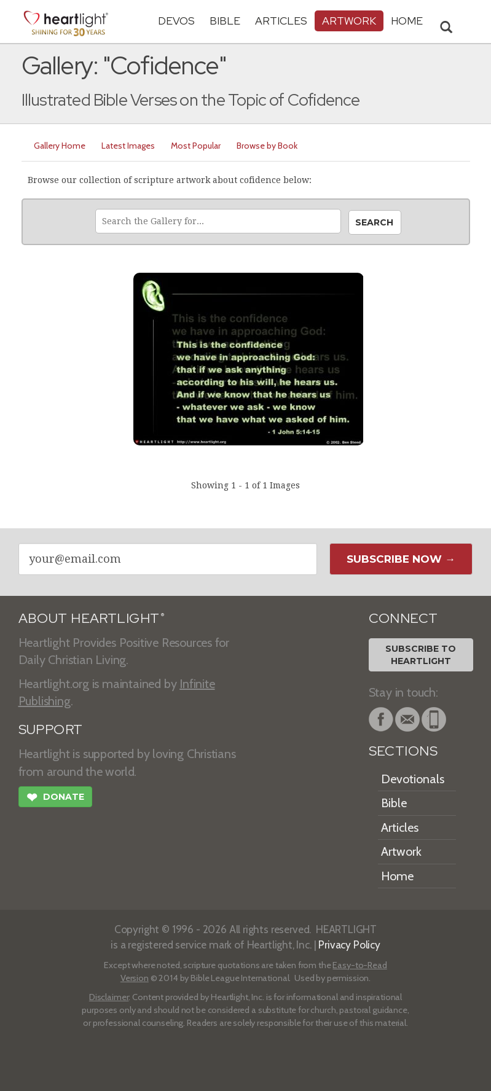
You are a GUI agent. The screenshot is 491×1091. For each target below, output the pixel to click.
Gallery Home (59, 145)
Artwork (349, 21)
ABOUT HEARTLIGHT (91, 618)
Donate (55, 798)
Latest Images (128, 145)
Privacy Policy (349, 944)
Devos (176, 21)
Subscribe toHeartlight (420, 655)
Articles (281, 21)
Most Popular (196, 145)
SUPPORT (50, 729)
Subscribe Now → (401, 559)
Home (397, 876)
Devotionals (412, 779)
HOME (407, 21)
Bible (225, 21)
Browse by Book (267, 145)
